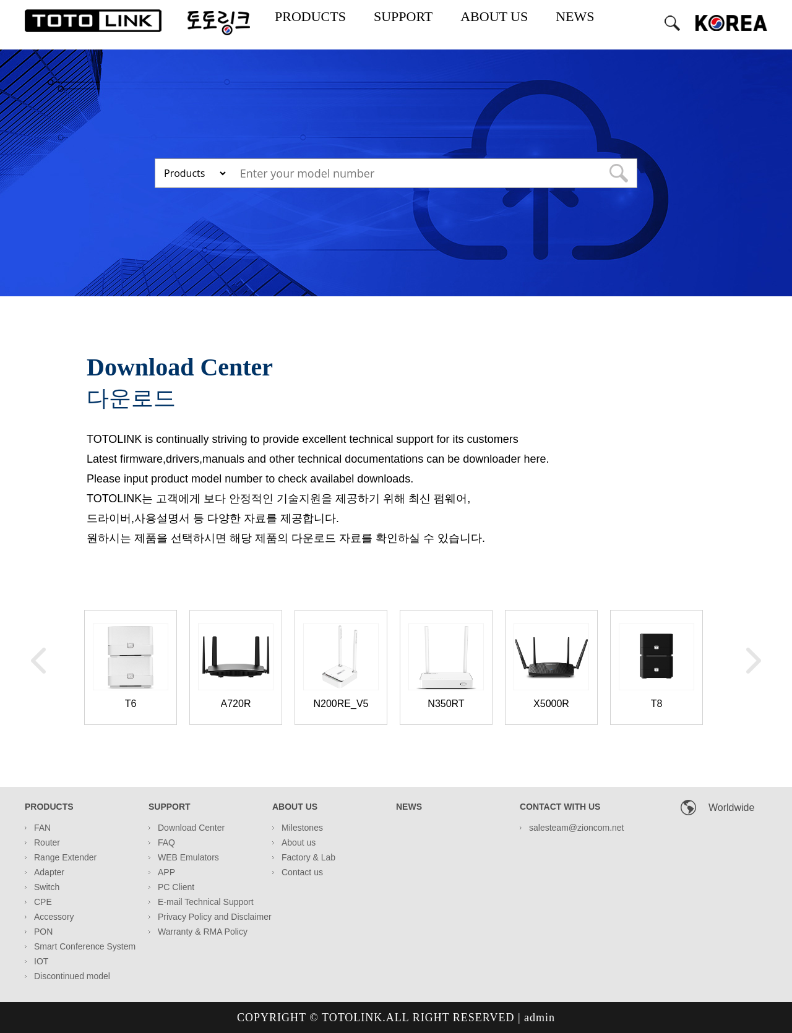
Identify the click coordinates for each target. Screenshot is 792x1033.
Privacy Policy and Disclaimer (215, 917)
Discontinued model (72, 976)
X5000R (551, 703)
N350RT (446, 703)
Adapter (49, 872)
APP (166, 872)
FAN (42, 828)
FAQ (166, 842)
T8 (657, 703)
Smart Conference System (85, 946)
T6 (131, 703)
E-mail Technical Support (206, 902)
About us (299, 842)
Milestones (302, 828)
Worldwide (731, 807)
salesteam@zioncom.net (576, 828)
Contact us (302, 872)
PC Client (176, 887)
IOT (41, 961)
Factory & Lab (308, 857)
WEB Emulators (188, 857)
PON (43, 932)
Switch (46, 887)
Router (47, 842)
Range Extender (65, 857)
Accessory (54, 917)
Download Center (191, 828)
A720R (236, 703)
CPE (43, 902)
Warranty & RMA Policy (203, 932)
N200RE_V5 (341, 703)
